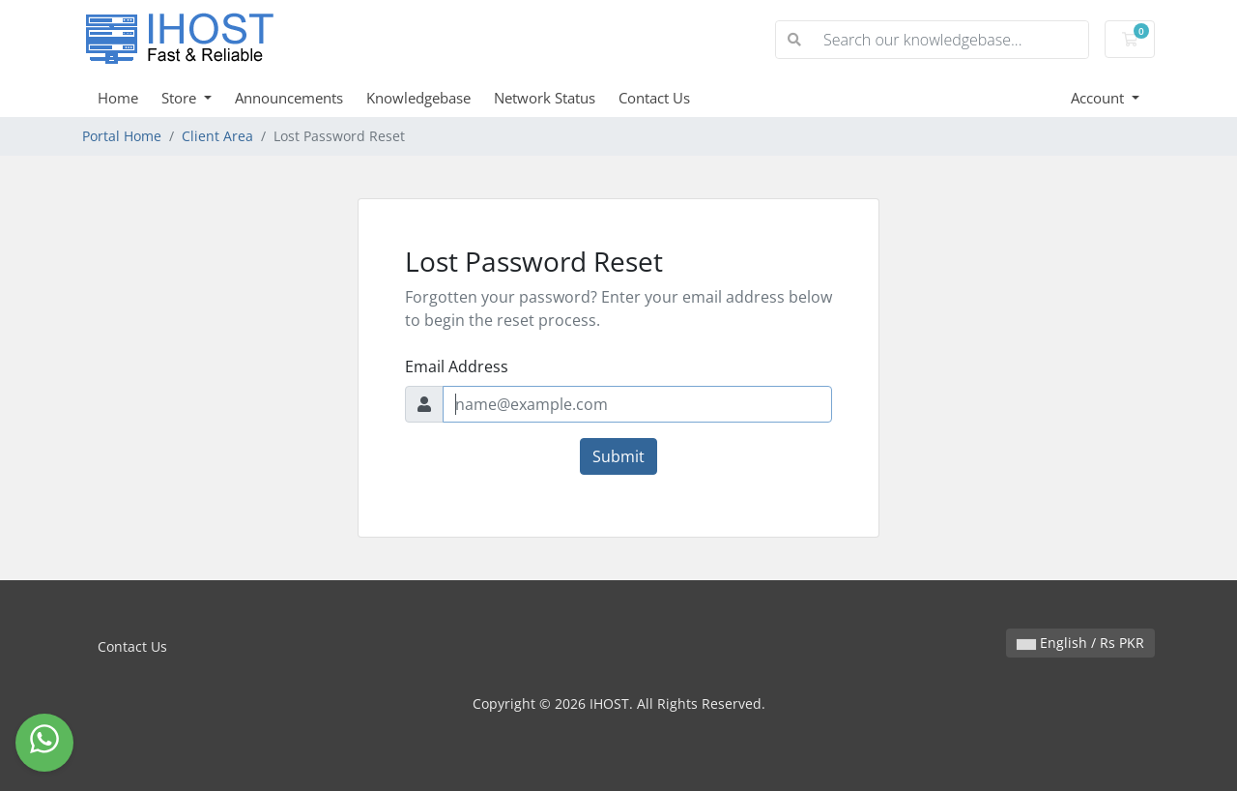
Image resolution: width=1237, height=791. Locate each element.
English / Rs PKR (1080, 642)
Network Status (544, 97)
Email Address (456, 366)
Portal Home (121, 136)
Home (118, 97)
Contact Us (654, 97)
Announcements (289, 97)
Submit (618, 456)
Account (1099, 97)
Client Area (217, 136)
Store (180, 97)
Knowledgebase (418, 97)
